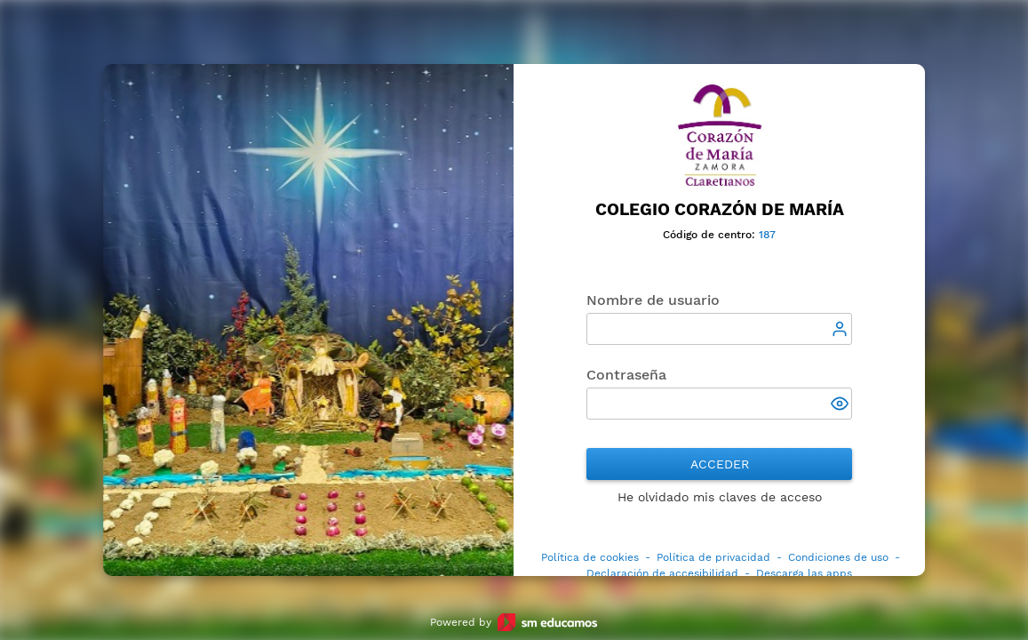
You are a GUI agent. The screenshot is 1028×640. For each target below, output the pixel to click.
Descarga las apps (804, 573)
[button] (841, 405)
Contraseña (626, 374)
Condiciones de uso (838, 557)
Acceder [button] (719, 464)
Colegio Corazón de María (719, 210)
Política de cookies (590, 557)
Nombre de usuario (653, 300)
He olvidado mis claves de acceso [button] (720, 497)
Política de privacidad (713, 557)
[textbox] (719, 329)
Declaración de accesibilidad (662, 573)
